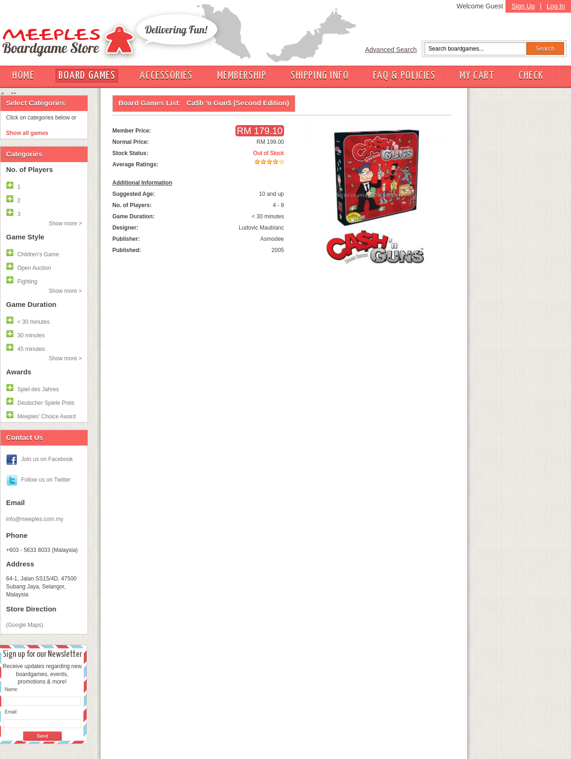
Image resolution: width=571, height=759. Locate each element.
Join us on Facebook (47, 459)
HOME (23, 75)
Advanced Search (391, 49)
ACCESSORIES (165, 75)
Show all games (27, 133)
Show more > (65, 223)
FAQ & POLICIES (404, 75)
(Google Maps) (24, 625)
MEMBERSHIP (242, 75)
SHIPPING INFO (320, 75)
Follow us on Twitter (46, 480)
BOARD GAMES (87, 75)
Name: (11, 689)
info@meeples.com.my (34, 519)
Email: (11, 711)
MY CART (477, 75)
